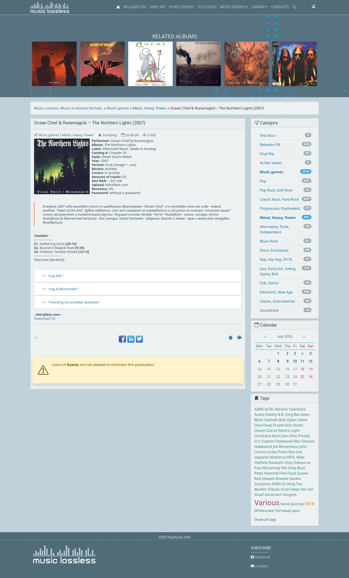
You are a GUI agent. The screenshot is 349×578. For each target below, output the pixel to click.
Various (266, 502)
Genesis (308, 441)
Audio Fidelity (265, 414)
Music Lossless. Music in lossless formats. (68, 108)
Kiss (291, 451)
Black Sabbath (266, 419)
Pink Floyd (287, 473)
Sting (290, 483)
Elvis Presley (300, 435)
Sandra (295, 478)
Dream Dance (265, 430)
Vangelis (290, 494)
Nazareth (276, 462)
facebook (260, 557)
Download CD (44, 318)
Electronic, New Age (276, 292)
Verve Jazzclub (292, 503)
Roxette (282, 478)
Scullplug (109, 135)
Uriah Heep (289, 489)
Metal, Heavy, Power (149, 108)
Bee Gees (301, 414)
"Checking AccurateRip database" (73, 302)
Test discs (207, 7)
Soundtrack (269, 310)
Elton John (280, 435)
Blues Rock (269, 241)
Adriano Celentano (290, 409)
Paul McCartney (267, 467)
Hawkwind (263, 446)
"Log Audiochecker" (63, 289)
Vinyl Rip (158, 7)
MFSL (291, 457)
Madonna (278, 457)
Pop (263, 181)
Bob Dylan (287, 419)
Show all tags (265, 519)
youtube (259, 566)
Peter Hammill (266, 473)
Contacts (280, 7)
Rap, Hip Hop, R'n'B (276, 259)
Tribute (273, 489)
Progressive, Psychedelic (280, 208)
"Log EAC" (55, 275)
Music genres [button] (232, 7)
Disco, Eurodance (274, 250)
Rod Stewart (264, 478)
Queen (302, 473)
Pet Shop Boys (293, 467)
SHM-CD (279, 483)
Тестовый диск (287, 510)
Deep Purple (273, 425)
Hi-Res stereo (181, 7)
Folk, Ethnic (269, 283)
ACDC (269, 409)
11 (302, 361)
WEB (310, 504)
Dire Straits (294, 425)
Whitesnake (264, 510)
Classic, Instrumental (277, 301)
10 (295, 361)
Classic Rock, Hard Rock (279, 199)
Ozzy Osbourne (297, 462)
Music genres (118, 108)
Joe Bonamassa (285, 446)
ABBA (259, 409)
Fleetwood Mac (287, 441)
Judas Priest (278, 451)
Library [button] (258, 7)
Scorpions (262, 483)
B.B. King (285, 414)
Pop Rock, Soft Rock (276, 190)
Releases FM (135, 7)
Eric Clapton (264, 441)
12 (310, 361)
